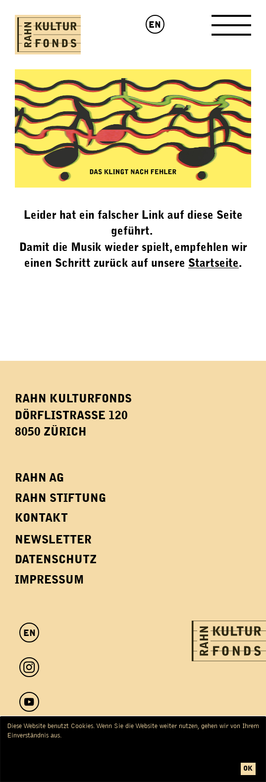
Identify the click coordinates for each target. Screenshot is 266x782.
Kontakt (41, 518)
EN (155, 24)
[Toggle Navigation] (231, 29)
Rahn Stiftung (60, 498)
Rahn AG (39, 478)
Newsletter (53, 539)
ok (248, 768)
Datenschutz (56, 559)
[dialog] (133, 749)
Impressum (49, 579)
